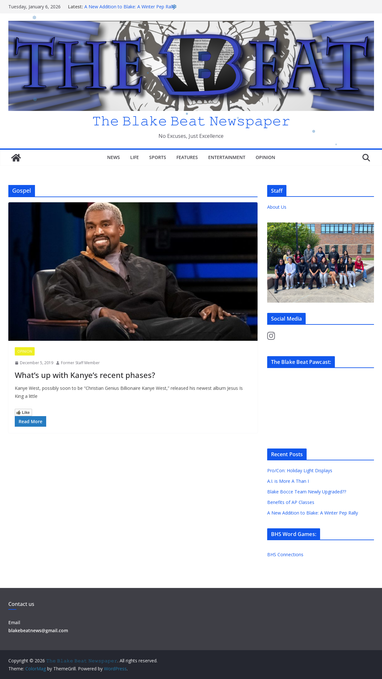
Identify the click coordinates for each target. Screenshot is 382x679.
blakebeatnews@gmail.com (38, 630)
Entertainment (226, 157)
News (113, 157)
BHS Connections (285, 554)
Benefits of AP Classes (290, 502)
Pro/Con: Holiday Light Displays (299, 470)
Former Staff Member (80, 362)
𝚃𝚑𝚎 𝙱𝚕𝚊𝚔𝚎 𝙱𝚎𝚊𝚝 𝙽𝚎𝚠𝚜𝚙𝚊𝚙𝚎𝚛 (191, 120)
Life (134, 157)
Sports (157, 157)
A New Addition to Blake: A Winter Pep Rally (129, 7)
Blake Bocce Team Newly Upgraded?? (306, 492)
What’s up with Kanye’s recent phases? (85, 375)
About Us (276, 207)
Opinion (265, 157)
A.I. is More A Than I (288, 481)
